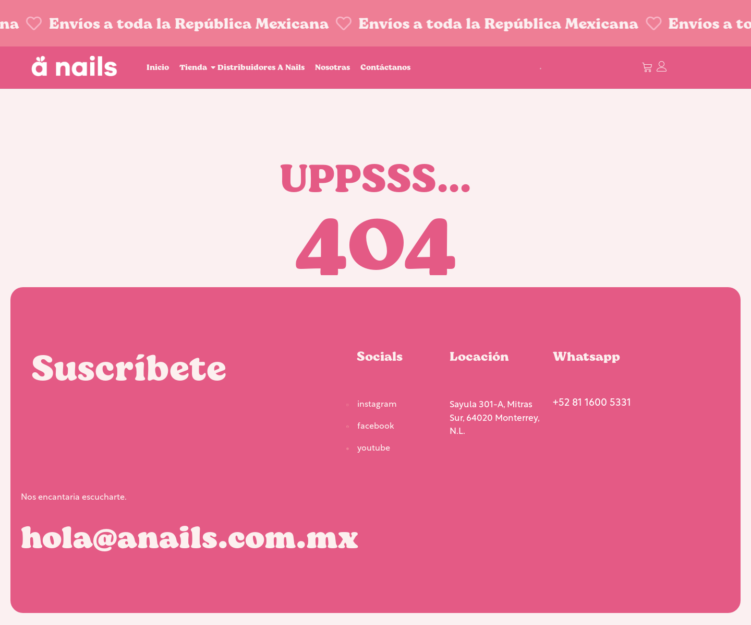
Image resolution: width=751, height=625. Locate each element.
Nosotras (332, 67)
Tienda (194, 67)
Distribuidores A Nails (261, 67)
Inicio (158, 67)
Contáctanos (385, 67)
